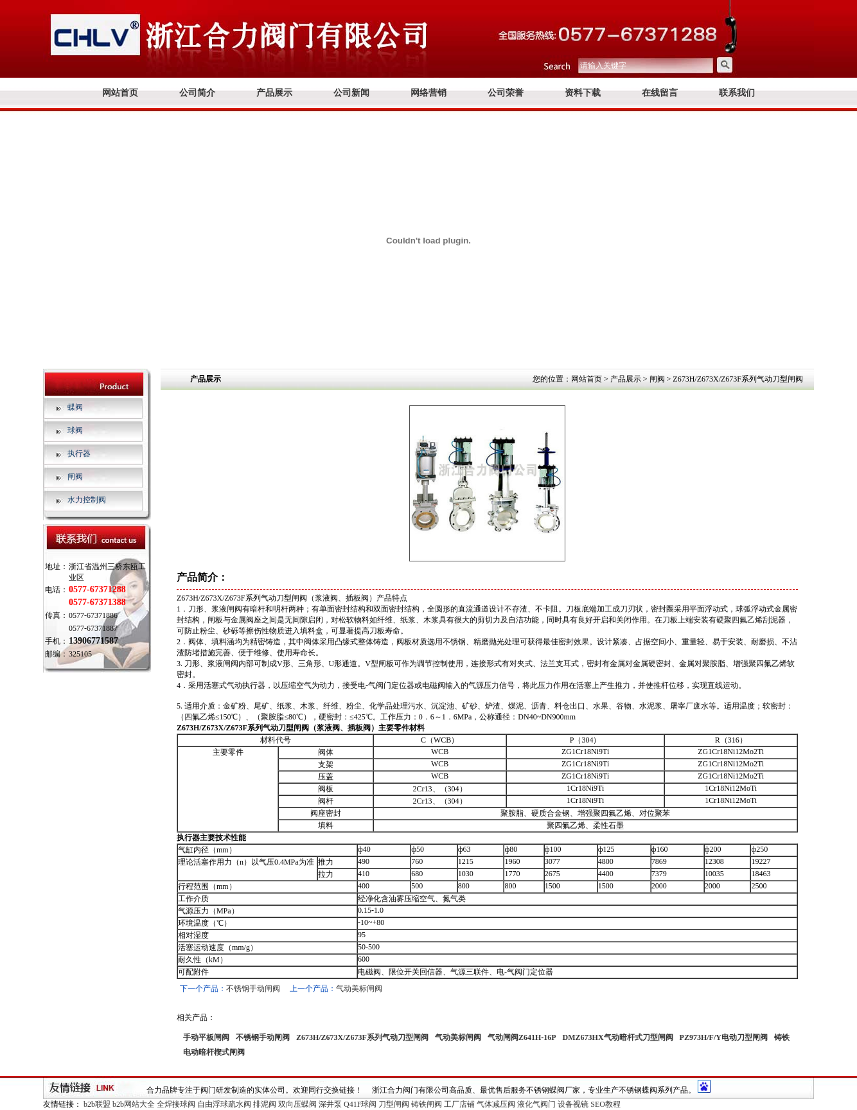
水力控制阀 (86, 499)
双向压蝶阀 (297, 1104)
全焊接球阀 (176, 1104)
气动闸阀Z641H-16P (522, 1037)
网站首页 (120, 93)
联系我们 (737, 93)
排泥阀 (264, 1104)
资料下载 (583, 93)
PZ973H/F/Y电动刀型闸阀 (724, 1037)
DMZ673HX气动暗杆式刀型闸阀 (618, 1037)
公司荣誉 (506, 93)
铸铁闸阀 (426, 1104)
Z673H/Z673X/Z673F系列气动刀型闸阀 (362, 1037)
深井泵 (330, 1104)
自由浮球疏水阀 (224, 1104)
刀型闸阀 (393, 1104)
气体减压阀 (496, 1104)
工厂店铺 (459, 1104)
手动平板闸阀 (206, 1037)
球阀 (75, 430)
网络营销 (428, 93)
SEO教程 (605, 1104)
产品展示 (274, 93)
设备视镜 (573, 1104)
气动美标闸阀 (359, 988)
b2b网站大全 (133, 1104)
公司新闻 (351, 93)
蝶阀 (75, 407)
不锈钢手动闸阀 (253, 988)
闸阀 (75, 476)
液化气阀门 (536, 1104)
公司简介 (197, 93)
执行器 (79, 453)
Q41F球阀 (360, 1104)
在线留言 (660, 93)
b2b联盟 (97, 1104)
